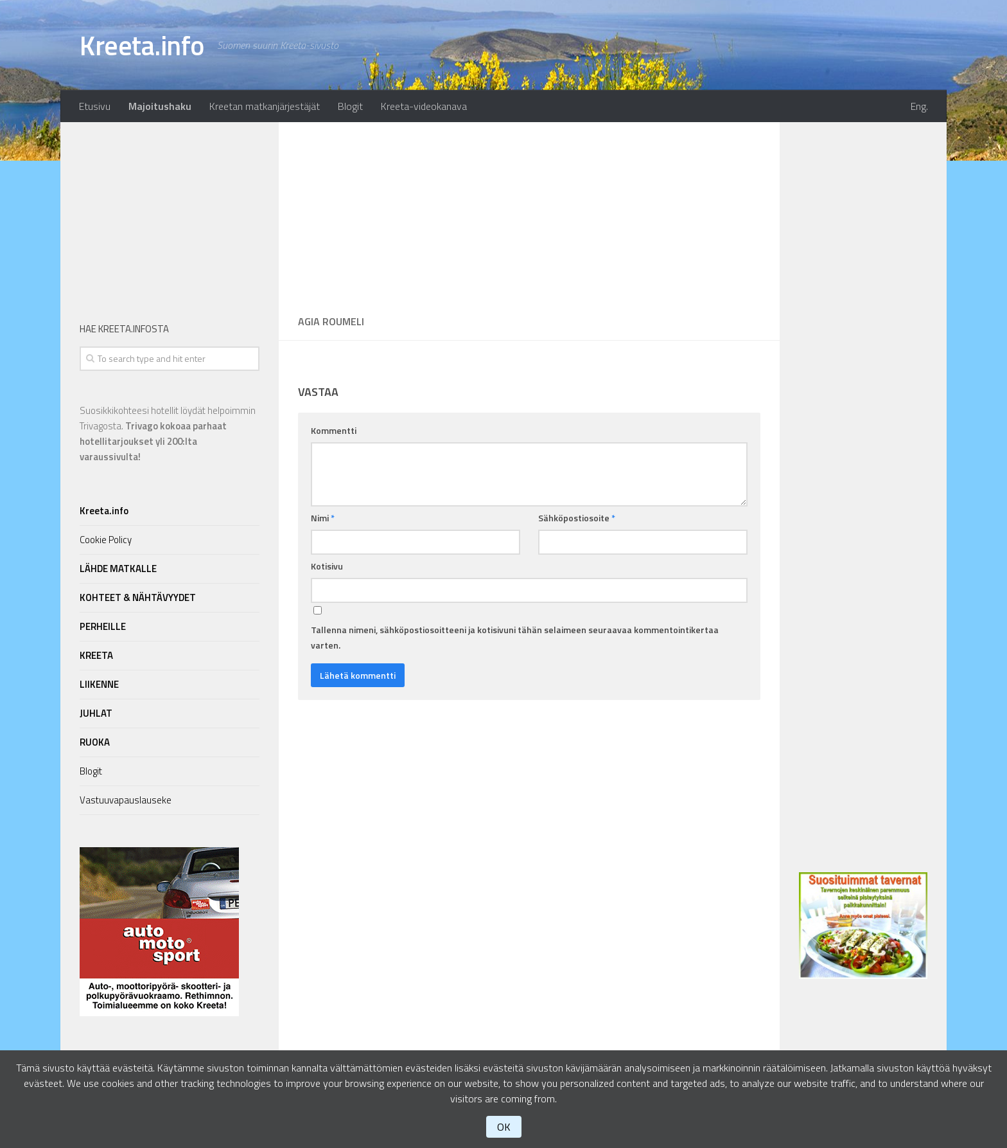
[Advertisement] (529, 212)
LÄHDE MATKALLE (118, 568)
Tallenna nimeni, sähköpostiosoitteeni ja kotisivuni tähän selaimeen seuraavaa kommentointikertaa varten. (515, 637)
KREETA (96, 655)
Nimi (323, 518)
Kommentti (333, 430)
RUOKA (95, 742)
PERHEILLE (103, 626)
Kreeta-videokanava (424, 106)
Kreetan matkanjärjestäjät (264, 106)
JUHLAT (96, 713)
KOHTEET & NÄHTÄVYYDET (138, 597)
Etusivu (94, 106)
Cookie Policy (106, 539)
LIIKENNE (99, 684)
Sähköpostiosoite (576, 518)
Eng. (919, 106)
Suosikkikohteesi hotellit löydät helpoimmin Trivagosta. (168, 433)
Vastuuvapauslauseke (125, 800)
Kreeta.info (142, 45)
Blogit (350, 106)
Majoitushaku (159, 106)
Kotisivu (327, 566)
